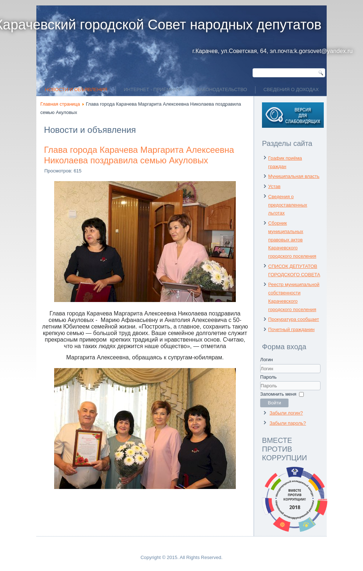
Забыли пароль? (288, 423)
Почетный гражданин (291, 329)
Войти (274, 402)
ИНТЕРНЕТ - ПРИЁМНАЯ (152, 89)
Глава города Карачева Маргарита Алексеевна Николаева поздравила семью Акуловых (139, 155)
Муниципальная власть (293, 176)
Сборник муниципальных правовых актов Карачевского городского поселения (292, 239)
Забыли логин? (286, 413)
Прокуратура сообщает (293, 319)
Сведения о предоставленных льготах (287, 205)
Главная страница (60, 104)
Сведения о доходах (291, 89)
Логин (266, 359)
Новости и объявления (76, 89)
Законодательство (222, 89)
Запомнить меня (278, 394)
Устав (274, 186)
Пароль (268, 377)
